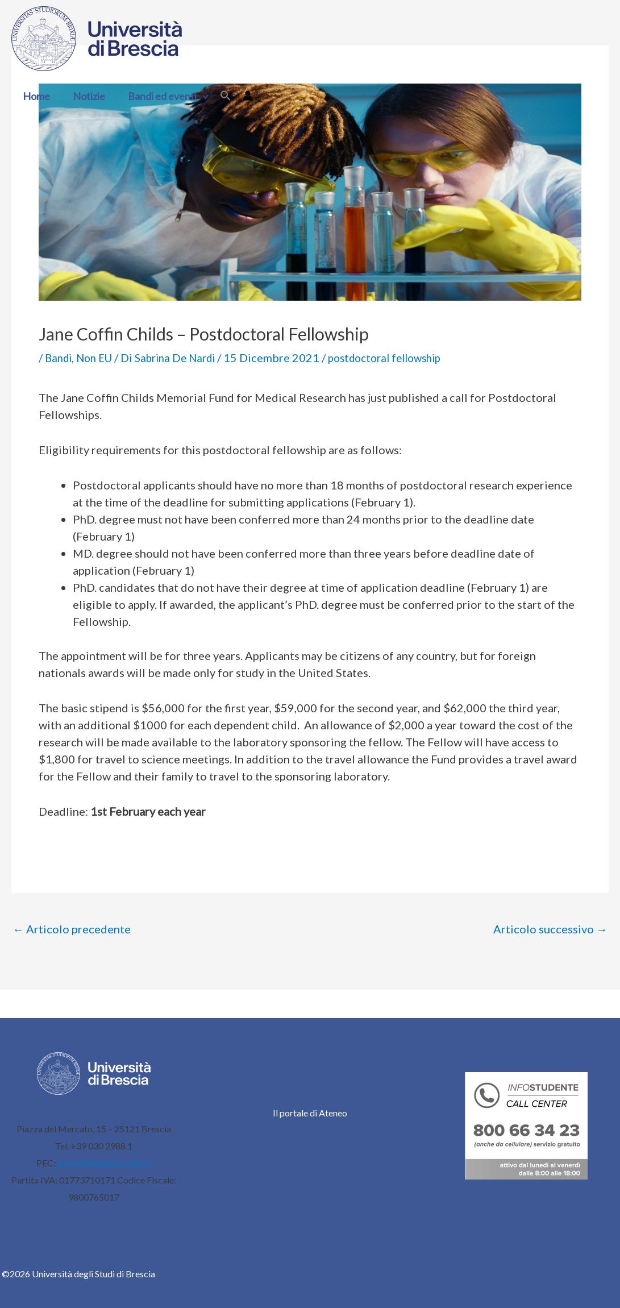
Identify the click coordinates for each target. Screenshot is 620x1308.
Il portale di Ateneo (310, 1112)
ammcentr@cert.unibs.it (104, 1162)
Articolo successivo (550, 929)
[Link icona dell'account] (241, 95)
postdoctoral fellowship (403, 357)
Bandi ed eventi (162, 96)
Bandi (59, 357)
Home (35, 96)
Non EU (99, 357)
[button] (197, 96)
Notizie (85, 96)
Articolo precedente (72, 929)
